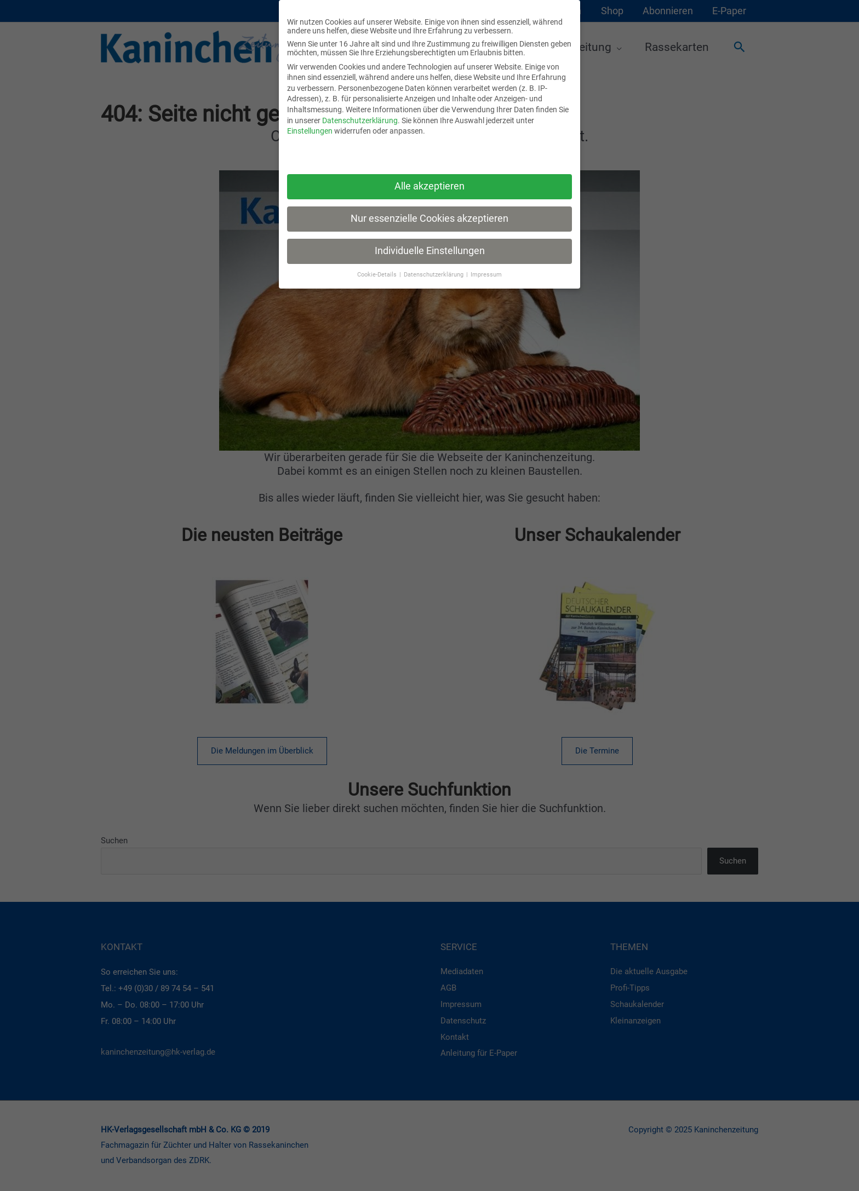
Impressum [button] (486, 274)
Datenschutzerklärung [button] (434, 274)
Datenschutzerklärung (360, 120)
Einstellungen (310, 130)
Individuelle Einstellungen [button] (430, 250)
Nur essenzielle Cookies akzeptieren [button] (429, 218)
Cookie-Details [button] (377, 274)
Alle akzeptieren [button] (429, 186)
